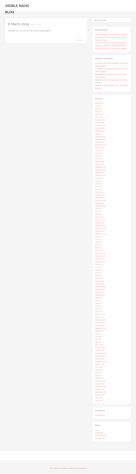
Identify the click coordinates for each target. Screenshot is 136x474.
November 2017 (100, 129)
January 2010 (99, 351)
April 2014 (98, 215)
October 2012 (99, 260)
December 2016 (100, 137)
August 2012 (99, 265)
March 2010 (99, 346)
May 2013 (98, 246)
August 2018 (99, 104)
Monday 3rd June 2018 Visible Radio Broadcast (110, 46)
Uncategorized (100, 416)
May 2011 (98, 307)
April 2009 (98, 376)
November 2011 (100, 290)
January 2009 (99, 385)
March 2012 (99, 279)
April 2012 (98, 276)
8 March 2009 (19, 24)
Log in (97, 431)
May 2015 (98, 187)
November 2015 (100, 171)
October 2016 (99, 143)
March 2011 (99, 312)
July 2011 (98, 301)
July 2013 (98, 240)
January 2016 (99, 165)
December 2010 (100, 321)
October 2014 (99, 204)
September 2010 (100, 329)
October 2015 (99, 173)
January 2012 (99, 285)
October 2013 (99, 232)
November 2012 (100, 257)
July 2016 (98, 151)
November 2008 (100, 387)
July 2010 (98, 335)
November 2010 (100, 323)
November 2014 (100, 201)
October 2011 (99, 293)
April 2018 (98, 115)
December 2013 (100, 226)
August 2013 (99, 237)
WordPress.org (100, 439)
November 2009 (100, 357)
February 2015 (100, 196)
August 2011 (99, 298)
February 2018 (100, 121)
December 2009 (100, 354)
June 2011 (98, 304)
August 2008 (99, 396)
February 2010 (100, 348)
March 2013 (99, 251)
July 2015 (98, 182)
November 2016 (100, 140)
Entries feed (99, 433)
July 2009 (98, 368)
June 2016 (98, 154)
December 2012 (100, 254)
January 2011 (99, 318)
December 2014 (100, 198)
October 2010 (99, 326)
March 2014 (99, 218)
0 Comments (81, 40)
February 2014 (100, 221)
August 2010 (99, 332)
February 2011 (99, 315)
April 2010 (98, 343)
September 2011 (100, 296)
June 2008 (98, 401)
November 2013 (100, 229)
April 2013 (98, 248)
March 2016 (99, 159)
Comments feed (100, 436)
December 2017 (100, 126)
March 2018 (99, 118)
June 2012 (98, 271)
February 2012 (100, 282)
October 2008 (99, 390)
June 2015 (98, 184)
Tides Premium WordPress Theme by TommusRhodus (68, 468)
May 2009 (98, 373)
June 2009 (98, 371)
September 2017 (100, 132)
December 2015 (100, 168)
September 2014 (100, 207)
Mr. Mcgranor (99, 63)
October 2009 (99, 360)
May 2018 (98, 112)
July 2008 (98, 398)
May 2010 (98, 340)
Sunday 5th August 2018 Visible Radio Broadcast (111, 34)
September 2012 (100, 262)
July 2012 (98, 268)
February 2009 (100, 382)
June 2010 (98, 337)
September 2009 (100, 362)
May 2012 (98, 273)
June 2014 (98, 210)
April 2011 (98, 310)
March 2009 (99, 379)
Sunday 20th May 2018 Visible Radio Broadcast (111, 48)
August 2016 (99, 148)
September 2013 (100, 235)
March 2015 (99, 193)
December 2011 (100, 287)
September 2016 (100, 146)
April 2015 (98, 190)
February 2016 (100, 162)
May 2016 (98, 157)
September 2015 (100, 176)
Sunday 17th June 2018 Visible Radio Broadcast (111, 43)
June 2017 (98, 134)
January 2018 (99, 123)
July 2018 (98, 107)
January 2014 (99, 223)
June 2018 (98, 109)
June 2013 (98, 243)
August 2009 (99, 365)
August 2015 (99, 179)
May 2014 (98, 212)
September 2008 (100, 393)
